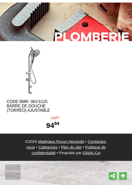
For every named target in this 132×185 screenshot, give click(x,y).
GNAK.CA (91, 153)
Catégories (47, 147)
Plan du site (71, 147)
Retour (13, 171)
